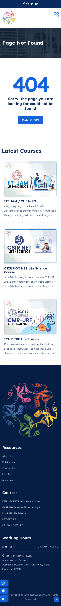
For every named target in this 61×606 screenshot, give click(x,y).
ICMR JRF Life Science (14, 514)
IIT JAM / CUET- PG (12, 526)
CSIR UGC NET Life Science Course (21, 502)
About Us (7, 456)
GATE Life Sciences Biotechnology (21, 508)
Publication (8, 462)
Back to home (30, 120)
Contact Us (8, 468)
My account (8, 480)
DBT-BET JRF (9, 520)
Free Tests (7, 474)
